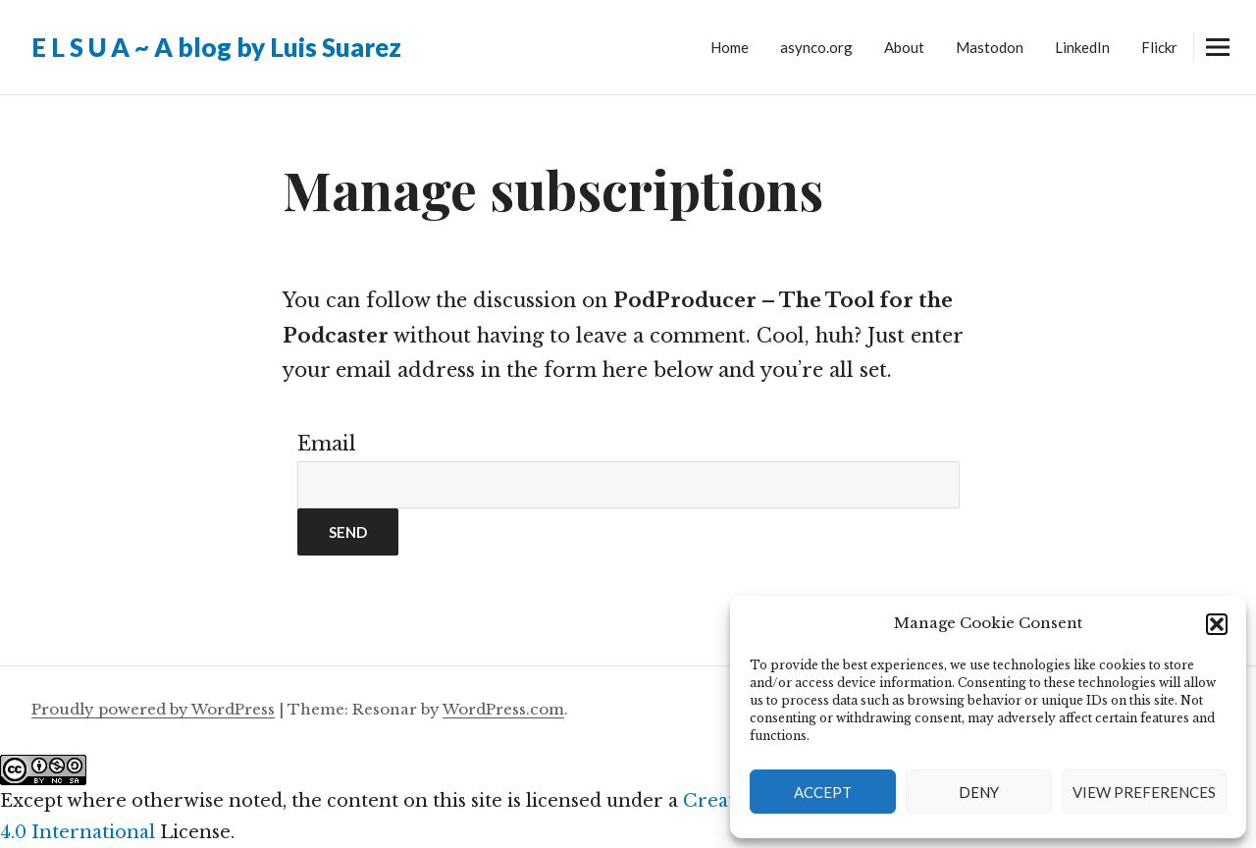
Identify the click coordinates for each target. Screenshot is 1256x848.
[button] (1217, 624)
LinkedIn (1082, 47)
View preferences (1144, 792)
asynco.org (816, 47)
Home (729, 47)
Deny (979, 792)
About (904, 47)
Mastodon (989, 47)
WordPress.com (503, 709)
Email (326, 443)
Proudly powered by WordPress (153, 709)
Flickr (1159, 47)
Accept (823, 792)
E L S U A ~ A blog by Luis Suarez (216, 47)
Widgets (1217, 61)
